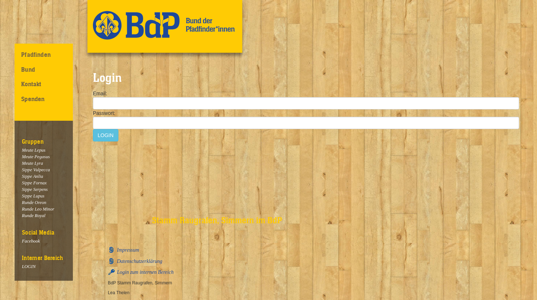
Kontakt (31, 84)
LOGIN (29, 266)
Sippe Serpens (35, 189)
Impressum (128, 250)
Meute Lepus (34, 150)
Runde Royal (34, 215)
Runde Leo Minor (38, 209)
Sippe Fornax (34, 182)
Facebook (31, 241)
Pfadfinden (36, 54)
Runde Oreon (34, 202)
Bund (28, 69)
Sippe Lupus (33, 196)
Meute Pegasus (36, 156)
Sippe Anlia (32, 176)
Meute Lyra (32, 163)
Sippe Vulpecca (36, 169)
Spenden (32, 99)
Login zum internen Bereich (145, 272)
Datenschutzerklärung (139, 261)
